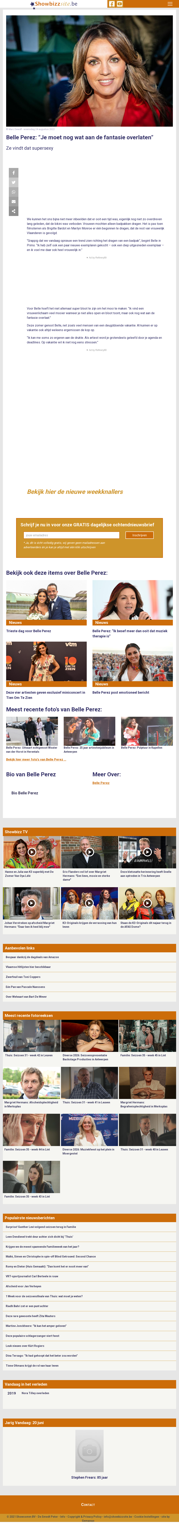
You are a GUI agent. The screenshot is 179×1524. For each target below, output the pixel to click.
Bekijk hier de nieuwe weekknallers (75, 491)
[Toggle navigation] (170, 4)
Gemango (88, 1520)
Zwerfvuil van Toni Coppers (23, 976)
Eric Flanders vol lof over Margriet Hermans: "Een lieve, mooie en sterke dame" (86, 875)
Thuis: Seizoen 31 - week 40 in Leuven (144, 1149)
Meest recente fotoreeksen (29, 1015)
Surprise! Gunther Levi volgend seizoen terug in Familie (41, 1226)
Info (62, 1516)
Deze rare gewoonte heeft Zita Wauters (30, 1316)
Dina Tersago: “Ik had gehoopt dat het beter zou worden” (42, 1355)
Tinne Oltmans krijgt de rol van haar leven (32, 1365)
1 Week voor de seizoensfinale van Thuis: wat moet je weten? (44, 1296)
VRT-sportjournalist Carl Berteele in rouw (32, 1276)
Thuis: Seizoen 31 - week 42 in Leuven (29, 1055)
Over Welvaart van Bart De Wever (26, 996)
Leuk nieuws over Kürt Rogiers (25, 1345)
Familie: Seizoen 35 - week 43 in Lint (27, 1196)
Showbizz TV (16, 832)
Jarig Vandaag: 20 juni (24, 1422)
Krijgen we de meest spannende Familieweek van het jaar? (42, 1246)
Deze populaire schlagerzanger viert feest (32, 1335)
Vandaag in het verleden (26, 1384)
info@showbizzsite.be (118, 1516)
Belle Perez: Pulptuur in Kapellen (141, 747)
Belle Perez (101, 783)
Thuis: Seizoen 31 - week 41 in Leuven (86, 1102)
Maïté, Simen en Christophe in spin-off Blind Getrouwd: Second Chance (51, 1256)
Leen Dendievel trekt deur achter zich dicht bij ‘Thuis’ (39, 1236)
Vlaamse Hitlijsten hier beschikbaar (28, 966)
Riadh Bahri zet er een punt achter (27, 1306)
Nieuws (15, 622)
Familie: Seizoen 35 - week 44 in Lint (27, 1149)
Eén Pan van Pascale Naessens (25, 986)
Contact (88, 1504)
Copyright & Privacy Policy (84, 1516)
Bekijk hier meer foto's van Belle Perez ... (36, 759)
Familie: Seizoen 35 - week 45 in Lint (143, 1055)
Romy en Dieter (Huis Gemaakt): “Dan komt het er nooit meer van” (47, 1266)
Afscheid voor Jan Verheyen (23, 1286)
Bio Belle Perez (25, 793)
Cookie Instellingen (146, 1516)
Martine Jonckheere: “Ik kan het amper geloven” (36, 1325)
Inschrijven (139, 535)
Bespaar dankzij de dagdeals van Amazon (32, 957)
